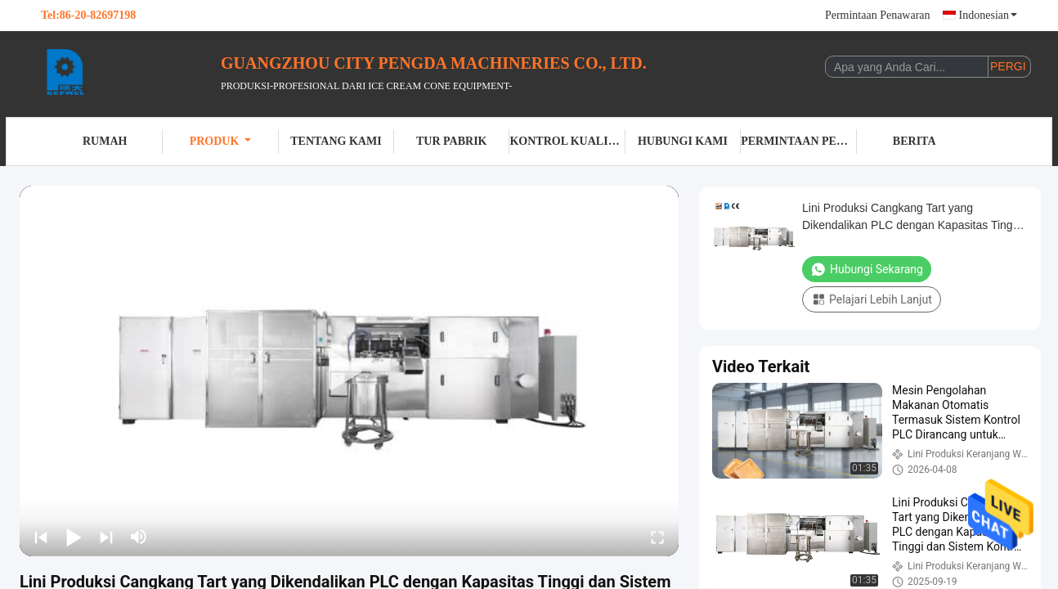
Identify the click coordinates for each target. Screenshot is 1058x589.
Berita (914, 141)
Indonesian (988, 15)
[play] (349, 371)
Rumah (105, 141)
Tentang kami (335, 141)
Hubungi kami (683, 141)
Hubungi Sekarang (866, 269)
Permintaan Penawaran (877, 15)
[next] (106, 536)
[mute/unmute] (139, 536)
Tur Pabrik (451, 141)
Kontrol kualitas (567, 141)
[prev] (41, 536)
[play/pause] (73, 536)
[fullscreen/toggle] (657, 536)
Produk (221, 141)
